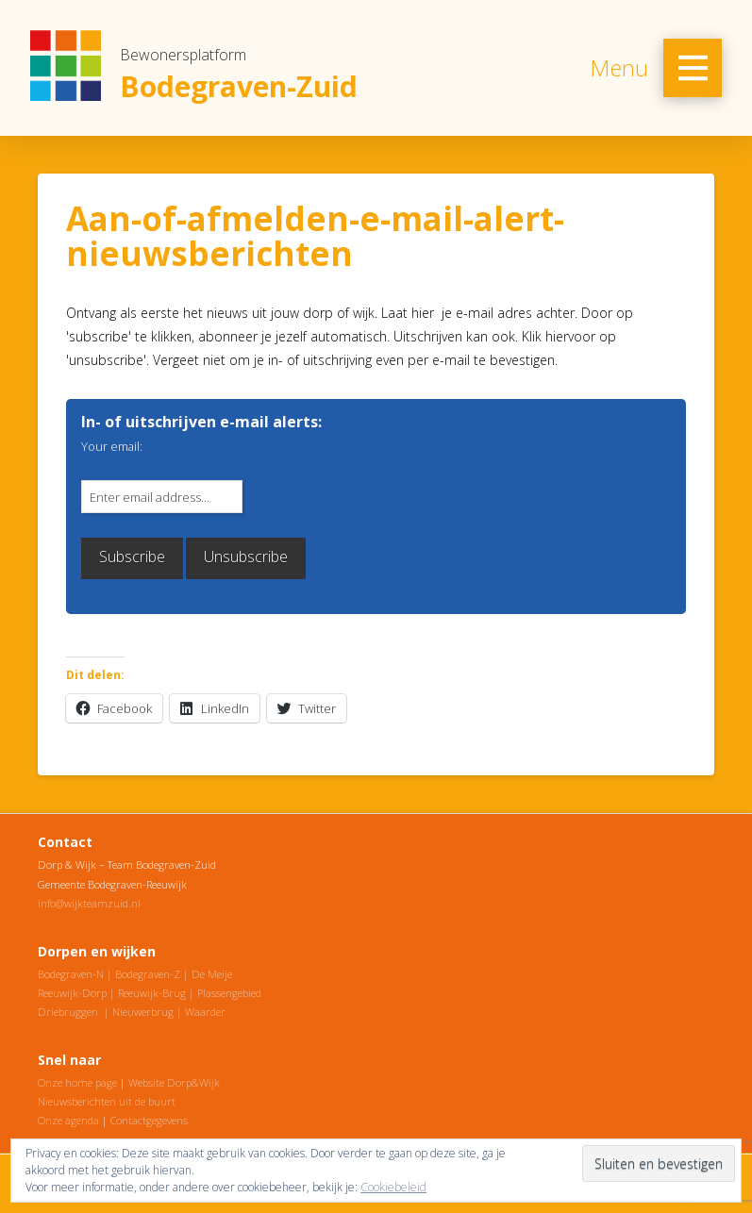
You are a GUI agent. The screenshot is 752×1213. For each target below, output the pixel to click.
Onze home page (77, 1082)
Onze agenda (68, 1120)
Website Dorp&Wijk (174, 1082)
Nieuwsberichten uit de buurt (106, 1101)
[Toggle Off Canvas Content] (692, 68)
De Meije (212, 974)
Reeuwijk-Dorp (72, 993)
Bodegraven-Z (147, 974)
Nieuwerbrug (143, 1012)
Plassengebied (229, 993)
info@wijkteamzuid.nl (89, 903)
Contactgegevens (149, 1120)
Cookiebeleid (393, 1187)
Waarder (205, 1012)
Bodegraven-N (71, 974)
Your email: (111, 446)
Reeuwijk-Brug (152, 993)
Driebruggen (68, 1012)
